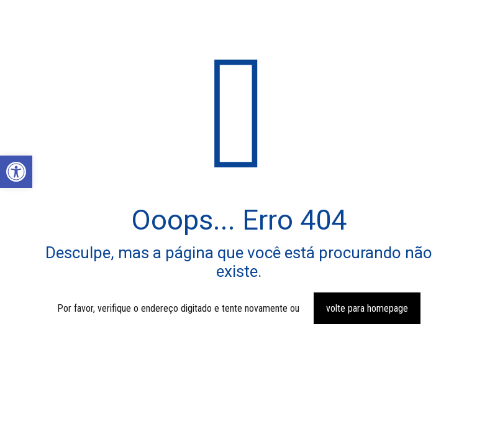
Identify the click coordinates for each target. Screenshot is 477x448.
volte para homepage (367, 308)
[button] (16, 172)
